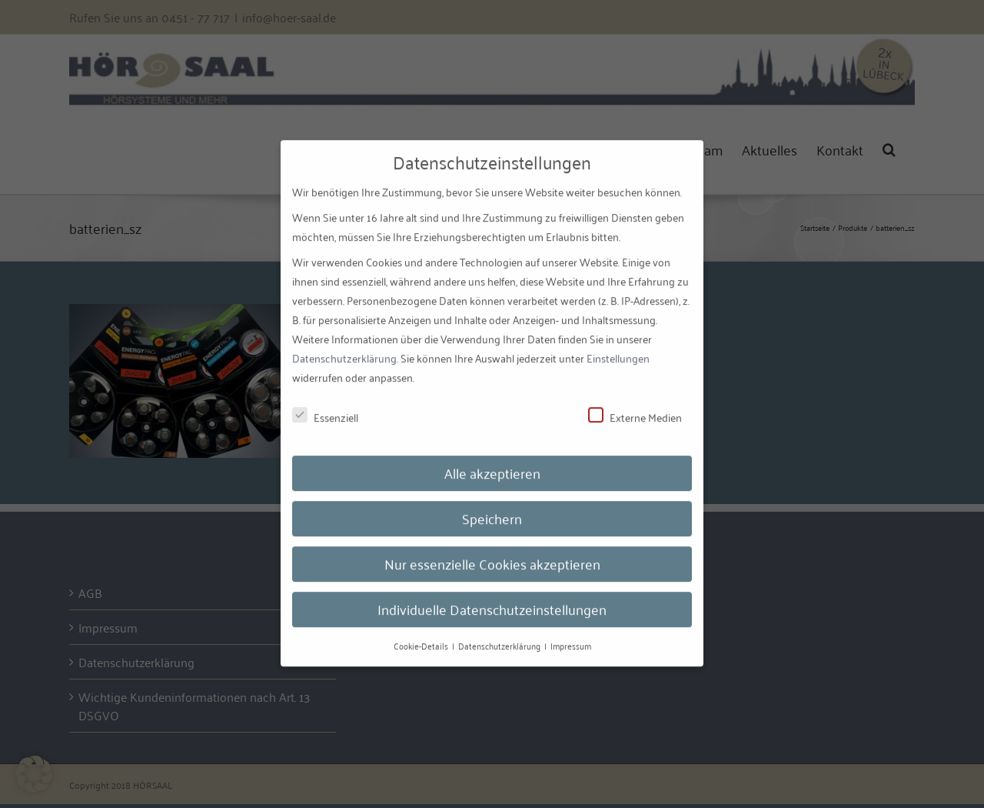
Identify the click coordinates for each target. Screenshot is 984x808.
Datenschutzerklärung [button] (500, 635)
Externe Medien (635, 406)
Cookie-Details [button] (422, 635)
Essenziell (325, 406)
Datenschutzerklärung (344, 348)
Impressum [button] (570, 635)
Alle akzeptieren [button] (492, 462)
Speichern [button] (492, 508)
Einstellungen (618, 348)
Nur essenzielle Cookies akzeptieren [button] (492, 553)
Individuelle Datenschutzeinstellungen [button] (492, 598)
